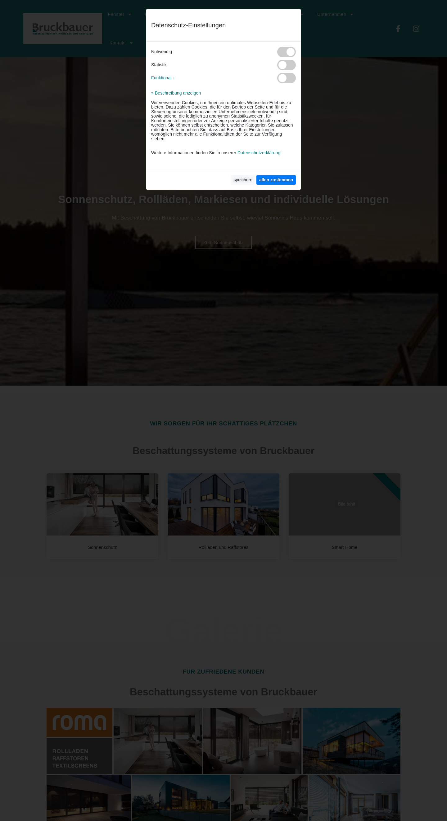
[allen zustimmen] (276, 180)
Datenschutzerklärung (258, 152)
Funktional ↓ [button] (163, 77)
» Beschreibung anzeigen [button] (176, 92)
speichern (242, 179)
